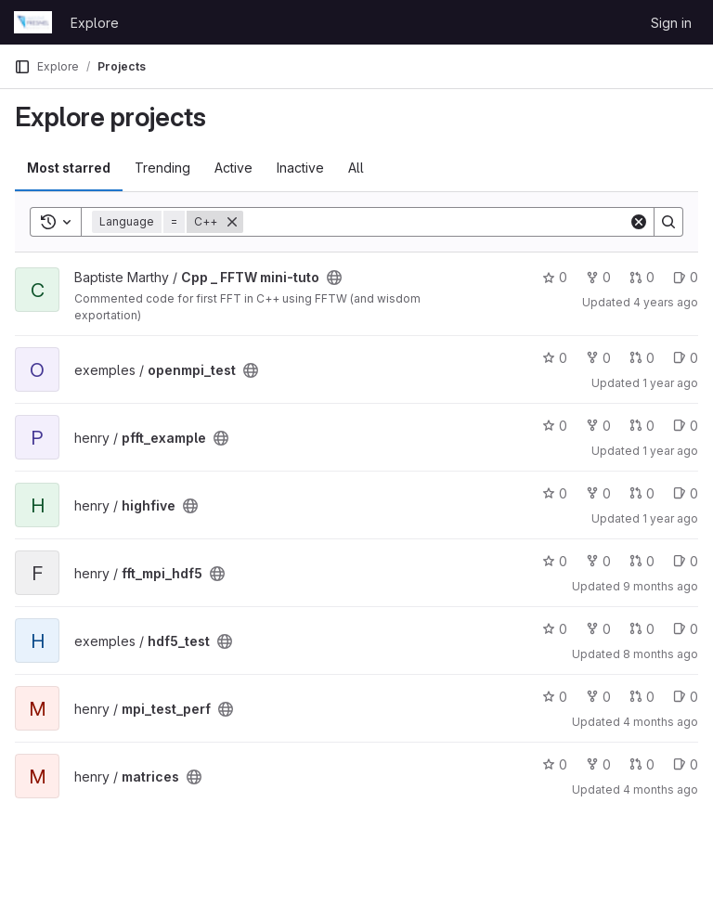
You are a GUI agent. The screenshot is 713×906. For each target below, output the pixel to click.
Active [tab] (233, 167)
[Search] (436, 222)
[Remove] (232, 222)
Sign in (671, 23)
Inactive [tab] (300, 167)
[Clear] (639, 222)
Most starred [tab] (68, 167)
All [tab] (356, 167)
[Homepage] (33, 22)
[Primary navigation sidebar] (22, 67)
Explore (95, 23)
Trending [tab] (162, 167)
